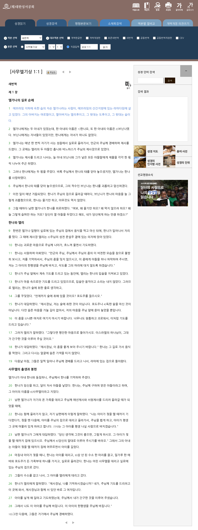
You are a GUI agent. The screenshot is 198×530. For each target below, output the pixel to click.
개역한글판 (76, 38)
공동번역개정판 (164, 38)
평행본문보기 (83, 23)
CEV (181, 38)
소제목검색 (115, 23)
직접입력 (75, 47)
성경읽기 (20, 23)
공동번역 (144, 38)
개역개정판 (95, 38)
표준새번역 (113, 38)
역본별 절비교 (146, 23)
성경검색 (51, 23)
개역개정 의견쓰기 (178, 23)
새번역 (129, 38)
